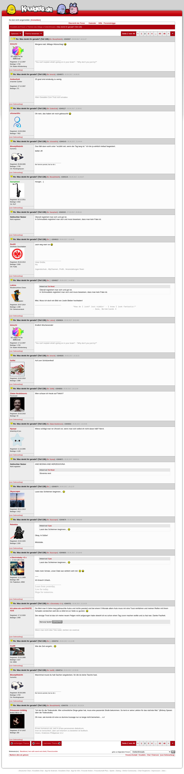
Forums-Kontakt (131, 755)
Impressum (156, 771)
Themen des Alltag (34, 27)
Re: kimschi (51, 74)
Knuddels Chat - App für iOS (69, 771)
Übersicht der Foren (76, 23)
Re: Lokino (50, 320)
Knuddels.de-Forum (17, 27)
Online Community (129, 771)
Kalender (92, 23)
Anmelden (35, 20)
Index (36, 743)
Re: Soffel (50, 389)
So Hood (51, 286)
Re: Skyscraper (52, 520)
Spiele (112, 771)
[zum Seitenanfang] (16, 70)
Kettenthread (49, 27)
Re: (48, 239)
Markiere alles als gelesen (19, 755)
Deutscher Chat (25, 771)
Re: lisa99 (50, 670)
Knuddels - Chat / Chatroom (149, 755)
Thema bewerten (33, 34)
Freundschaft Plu (101, 771)
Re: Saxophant (52, 212)
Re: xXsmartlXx (52, 141)
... (155, 34)
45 (160, 34)
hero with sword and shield (37, 751)
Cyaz (50, 526)
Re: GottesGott (52, 108)
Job (163, 771)
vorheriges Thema (20, 743)
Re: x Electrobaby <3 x (55, 603)
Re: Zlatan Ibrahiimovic (55, 424)
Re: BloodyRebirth (56, 39)
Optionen (16, 34)
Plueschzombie (52, 751)
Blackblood (23, 751)
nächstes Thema (52, 743)
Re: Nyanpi (51, 459)
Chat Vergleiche (144, 771)
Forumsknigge (110, 23)
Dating (118, 771)
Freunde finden (87, 771)
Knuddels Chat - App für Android (44, 771)
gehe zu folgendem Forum (121, 752)
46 (164, 34)
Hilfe (100, 23)
